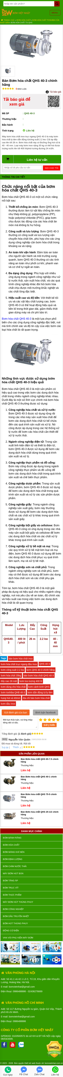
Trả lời (5, 747)
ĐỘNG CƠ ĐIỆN (11, 930)
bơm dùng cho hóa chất (13, 686)
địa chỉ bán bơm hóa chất (36, 698)
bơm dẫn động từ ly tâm (40, 692)
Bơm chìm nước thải (15, 866)
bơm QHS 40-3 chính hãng (41, 670)
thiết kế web (30, 1063)
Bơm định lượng (12, 859)
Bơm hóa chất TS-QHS (21, 23)
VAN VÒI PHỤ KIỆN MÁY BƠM (18, 937)
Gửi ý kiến (49, 725)
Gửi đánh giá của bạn (15, 712)
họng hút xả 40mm (10, 698)
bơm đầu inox (8, 703)
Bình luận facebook (45, 712)
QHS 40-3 (44, 664)
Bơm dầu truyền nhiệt (16, 916)
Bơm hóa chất (24, 20)
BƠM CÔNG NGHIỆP (13, 909)
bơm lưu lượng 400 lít (30, 681)
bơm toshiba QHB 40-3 (13, 692)
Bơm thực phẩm (12, 895)
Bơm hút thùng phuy (15, 923)
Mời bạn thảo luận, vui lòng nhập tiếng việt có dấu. (20, 723)
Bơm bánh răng (12, 838)
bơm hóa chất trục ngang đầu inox (19, 664)
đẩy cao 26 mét (9, 681)
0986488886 (19, 991)
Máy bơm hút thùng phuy (18, 902)
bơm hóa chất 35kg (11, 675)
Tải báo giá (53, 91)
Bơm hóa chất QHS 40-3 (16, 318)
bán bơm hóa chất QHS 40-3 (39, 675)
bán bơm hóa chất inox (21, 658)
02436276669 (35, 991)
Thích (14, 747)
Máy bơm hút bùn (13, 873)
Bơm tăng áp (10, 880)
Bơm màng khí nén (13, 852)
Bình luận (21, 89)
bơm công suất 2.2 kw (12, 670)
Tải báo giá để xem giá (16, 101)
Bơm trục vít (10, 887)
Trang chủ (7, 20)
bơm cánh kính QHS (39, 686)
